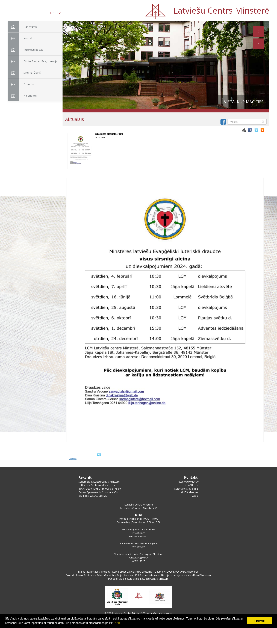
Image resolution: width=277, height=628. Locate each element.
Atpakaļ (73, 458)
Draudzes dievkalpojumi (109, 133)
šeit (117, 623)
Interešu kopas (25, 49)
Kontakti (21, 38)
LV (59, 12)
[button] (258, 43)
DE (52, 12)
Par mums (22, 26)
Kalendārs (22, 95)
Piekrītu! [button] (259, 621)
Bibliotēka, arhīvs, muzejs (32, 61)
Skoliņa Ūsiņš (24, 72)
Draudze (21, 84)
